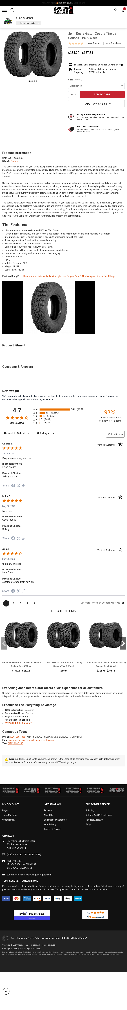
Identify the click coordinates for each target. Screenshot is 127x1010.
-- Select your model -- (27, 23)
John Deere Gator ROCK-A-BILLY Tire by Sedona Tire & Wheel (106, 664)
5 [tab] (36, 81)
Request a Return (94, 820)
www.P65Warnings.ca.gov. (64, 762)
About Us (48, 815)
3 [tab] (32, 81)
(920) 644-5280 (15, 743)
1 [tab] (29, 81)
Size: (75, 80)
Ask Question (94, 43)
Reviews (48, 810)
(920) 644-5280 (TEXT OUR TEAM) (24, 854)
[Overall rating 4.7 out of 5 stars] (17, 417)
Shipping (90, 810)
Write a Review (115, 434)
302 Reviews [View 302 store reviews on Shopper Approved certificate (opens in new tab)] (21, 422)
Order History (8, 820)
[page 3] (20, 603)
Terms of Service (52, 829)
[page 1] (6, 603)
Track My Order (9, 815)
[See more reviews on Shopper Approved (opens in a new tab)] (23, 486)
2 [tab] (31, 81)
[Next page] (40, 603)
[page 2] (13, 603)
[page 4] (27, 603)
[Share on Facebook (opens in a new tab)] (13, 486)
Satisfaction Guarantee (55, 820)
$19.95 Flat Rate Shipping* (18, 723)
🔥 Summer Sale (63, 3)
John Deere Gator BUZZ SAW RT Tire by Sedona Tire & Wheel (21, 664)
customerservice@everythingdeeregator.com (31, 740)
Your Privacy (50, 824)
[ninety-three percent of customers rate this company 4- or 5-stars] (110, 416)
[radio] (63, 409)
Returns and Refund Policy (99, 815)
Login (5, 810)
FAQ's (88, 824)
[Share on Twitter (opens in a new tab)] (18, 485)
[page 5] (34, 603)
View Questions (113, 43)
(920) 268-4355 (17, 737)
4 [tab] (34, 81)
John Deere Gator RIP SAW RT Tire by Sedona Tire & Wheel (63, 664)
